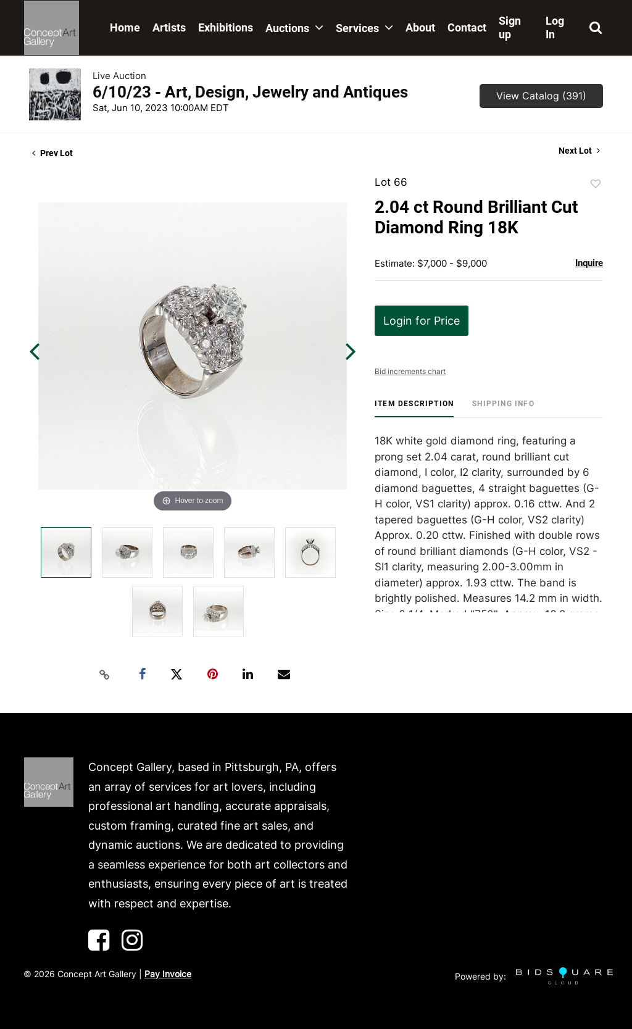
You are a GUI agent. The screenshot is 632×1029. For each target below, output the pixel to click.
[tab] (414, 408)
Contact (466, 27)
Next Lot (579, 151)
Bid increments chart (410, 371)
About (420, 27)
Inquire (589, 263)
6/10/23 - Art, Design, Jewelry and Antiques (250, 92)
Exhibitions (225, 27)
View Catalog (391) (541, 96)
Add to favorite (595, 184)
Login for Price (421, 320)
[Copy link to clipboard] (105, 674)
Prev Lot (52, 153)
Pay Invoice (167, 974)
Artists (169, 27)
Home (125, 27)
